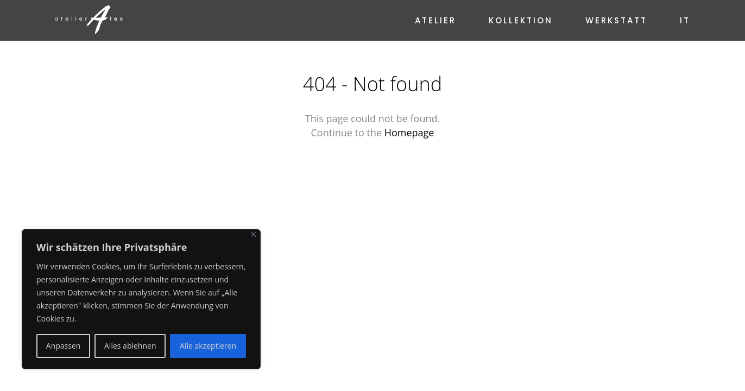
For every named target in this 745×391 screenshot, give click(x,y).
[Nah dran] (253, 234)
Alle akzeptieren (208, 345)
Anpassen (63, 345)
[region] (141, 299)
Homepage (409, 132)
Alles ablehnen (130, 345)
